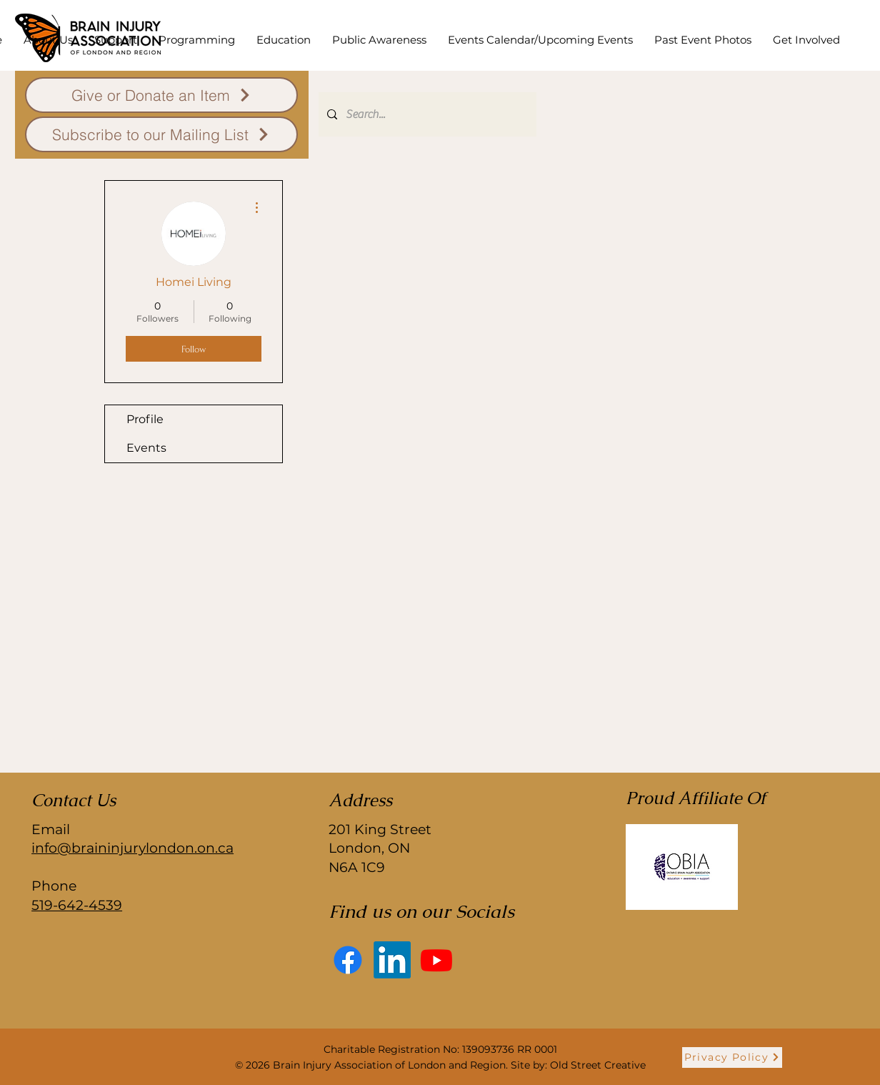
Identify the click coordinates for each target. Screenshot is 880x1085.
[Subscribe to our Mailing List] (161, 134)
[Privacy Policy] (732, 1057)
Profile (145, 419)
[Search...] (426, 114)
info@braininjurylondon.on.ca (132, 848)
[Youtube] (436, 960)
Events (146, 448)
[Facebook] (347, 960)
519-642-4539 (76, 905)
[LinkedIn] (392, 960)
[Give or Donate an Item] (161, 95)
